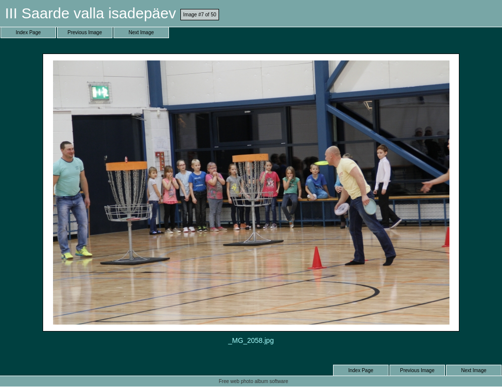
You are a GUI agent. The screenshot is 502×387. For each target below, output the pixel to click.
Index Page (28, 32)
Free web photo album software (253, 381)
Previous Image (84, 32)
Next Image (141, 32)
